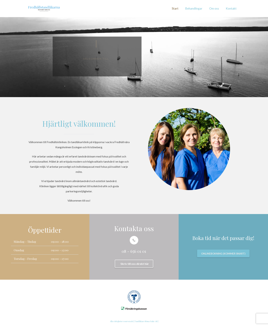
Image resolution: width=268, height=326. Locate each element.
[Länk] (44, 9)
